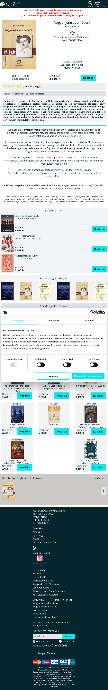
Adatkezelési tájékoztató (45, 594)
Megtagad (53, 376)
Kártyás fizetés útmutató (46, 584)
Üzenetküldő (39, 577)
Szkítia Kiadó (39, 613)
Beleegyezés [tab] (18, 320)
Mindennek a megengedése (88, 376)
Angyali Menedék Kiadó (45, 606)
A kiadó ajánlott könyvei (54, 306)
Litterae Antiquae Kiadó (45, 617)
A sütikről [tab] (89, 320)
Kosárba (88, 77)
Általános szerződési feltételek (49, 591)
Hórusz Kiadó (40, 610)
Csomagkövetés (41, 587)
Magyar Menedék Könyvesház (10, 5)
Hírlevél (37, 573)
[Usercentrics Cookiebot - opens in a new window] (92, 312)
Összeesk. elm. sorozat (45, 542)
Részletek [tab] (54, 320)
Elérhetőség (39, 570)
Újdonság (38, 535)
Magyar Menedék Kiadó (45, 603)
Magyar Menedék (47, 653)
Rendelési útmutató (43, 580)
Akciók (36, 538)
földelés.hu (54, 687)
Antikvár (37, 531)
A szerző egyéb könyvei (54, 278)
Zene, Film (38, 528)
